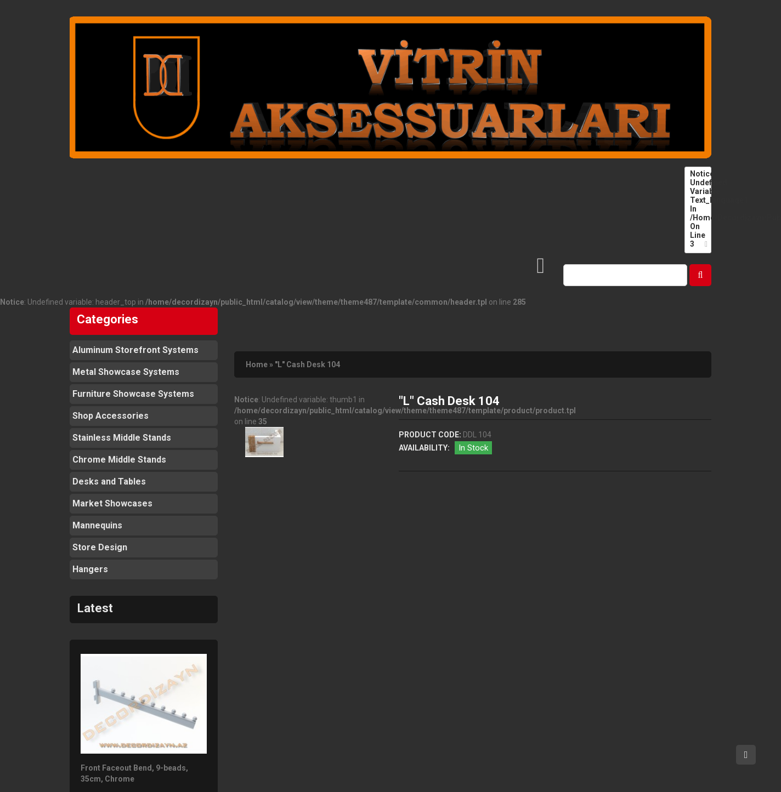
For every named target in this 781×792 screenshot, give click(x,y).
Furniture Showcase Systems (133, 394)
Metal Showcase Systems (125, 372)
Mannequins (97, 525)
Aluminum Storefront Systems (135, 350)
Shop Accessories (110, 416)
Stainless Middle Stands (121, 437)
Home (257, 364)
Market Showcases (112, 503)
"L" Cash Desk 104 (307, 364)
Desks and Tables (109, 481)
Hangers (90, 569)
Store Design (99, 547)
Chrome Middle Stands (119, 459)
